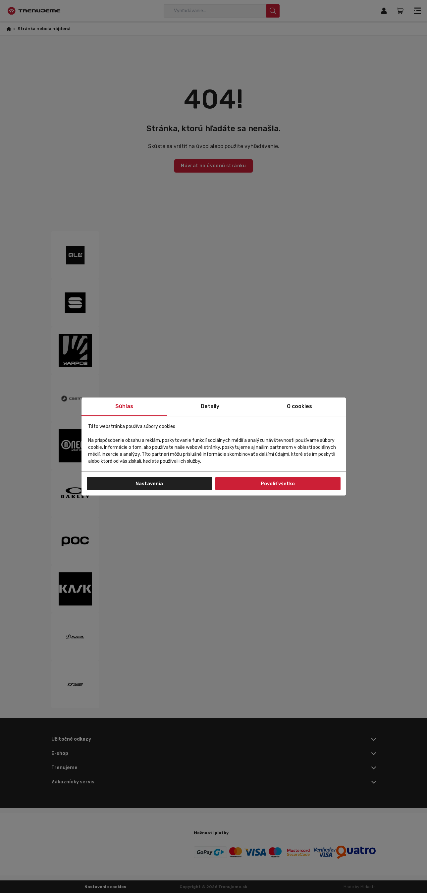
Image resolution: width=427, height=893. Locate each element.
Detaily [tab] (210, 406)
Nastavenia (149, 484)
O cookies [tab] (299, 406)
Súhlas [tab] (124, 406)
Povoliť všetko (278, 484)
